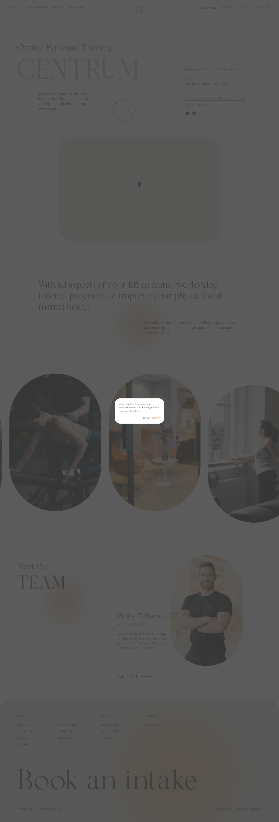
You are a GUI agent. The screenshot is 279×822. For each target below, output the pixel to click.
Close (146, 418)
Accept (156, 418)
